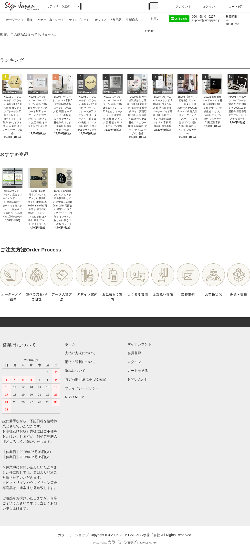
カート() (233, 6)
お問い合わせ (152, 20)
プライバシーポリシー (82, 388)
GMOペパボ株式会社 (144, 535)
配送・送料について (80, 362)
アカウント (181, 6)
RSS (68, 397)
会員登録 (134, 353)
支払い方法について (80, 353)
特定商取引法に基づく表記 (85, 379)
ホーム (70, 344)
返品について (75, 371)
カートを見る (137, 371)
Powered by (125, 543)
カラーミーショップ (73, 535)
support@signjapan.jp (206, 20)
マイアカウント (139, 344)
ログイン (205, 6)
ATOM (79, 397)
